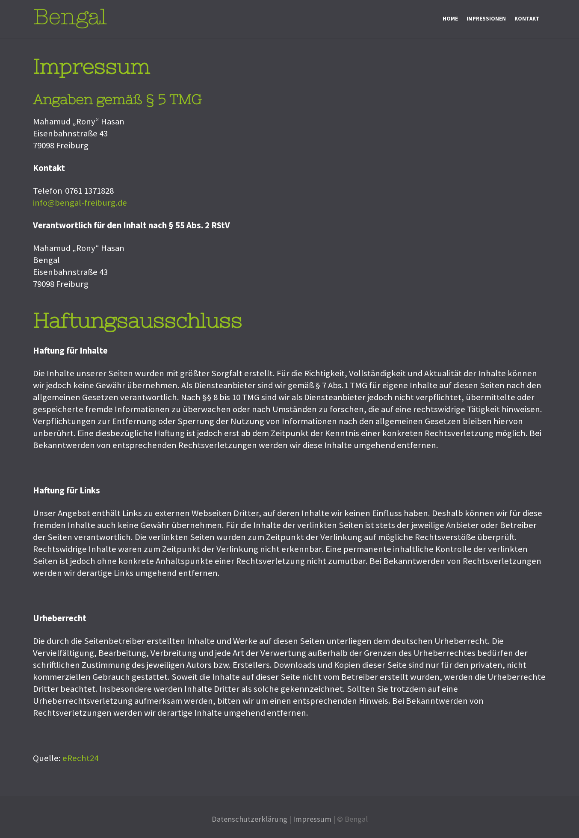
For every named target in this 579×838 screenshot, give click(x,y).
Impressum (312, 819)
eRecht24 (80, 758)
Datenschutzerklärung (249, 819)
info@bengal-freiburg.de (80, 202)
